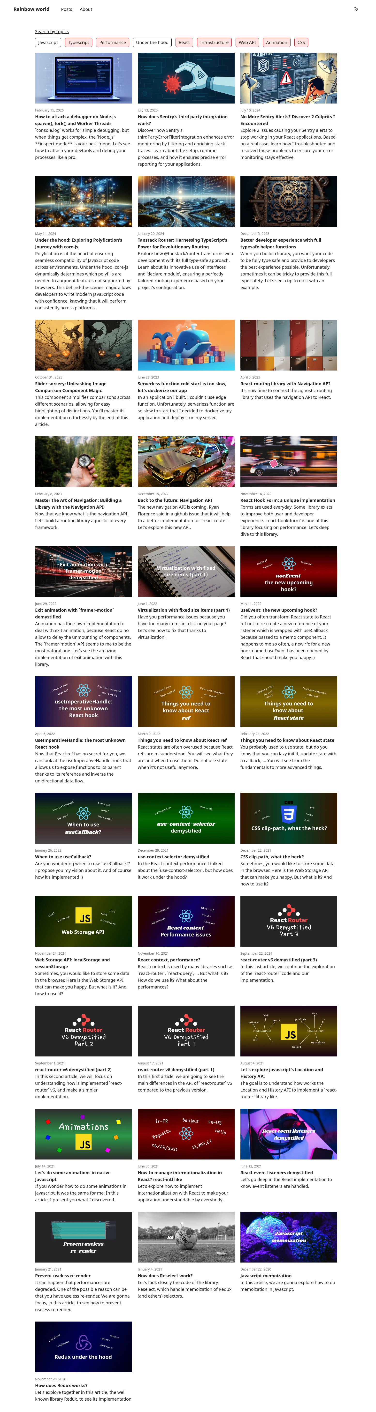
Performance (112, 42)
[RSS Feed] (356, 9)
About (86, 9)
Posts (66, 9)
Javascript (48, 42)
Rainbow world (31, 9)
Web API (247, 42)
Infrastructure (214, 42)
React (184, 42)
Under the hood (152, 42)
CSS (301, 42)
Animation (276, 42)
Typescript (78, 42)
